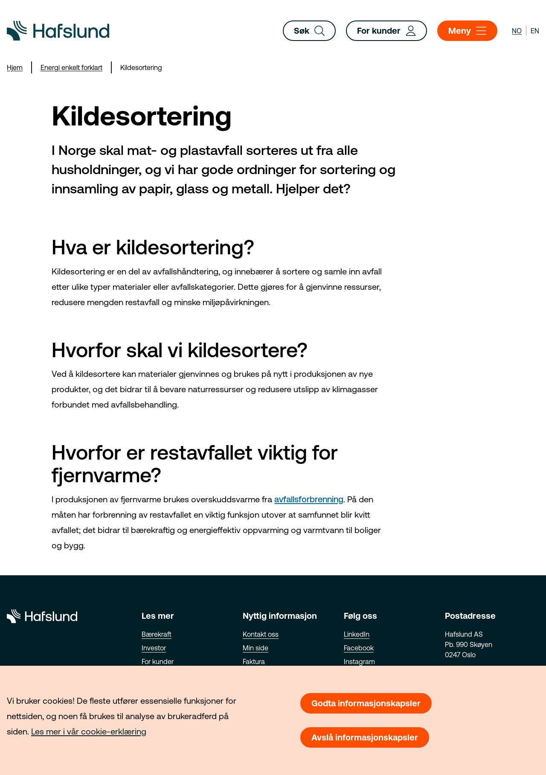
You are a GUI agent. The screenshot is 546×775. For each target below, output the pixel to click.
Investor (154, 648)
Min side (255, 648)
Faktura (254, 661)
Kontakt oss (261, 634)
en (535, 31)
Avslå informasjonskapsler (364, 737)
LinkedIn (356, 634)
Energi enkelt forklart (71, 67)
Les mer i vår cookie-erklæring (88, 731)
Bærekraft (156, 634)
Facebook (359, 648)
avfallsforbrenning (308, 499)
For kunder (386, 31)
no (517, 31)
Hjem (15, 67)
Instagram (359, 661)
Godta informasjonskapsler (366, 703)
